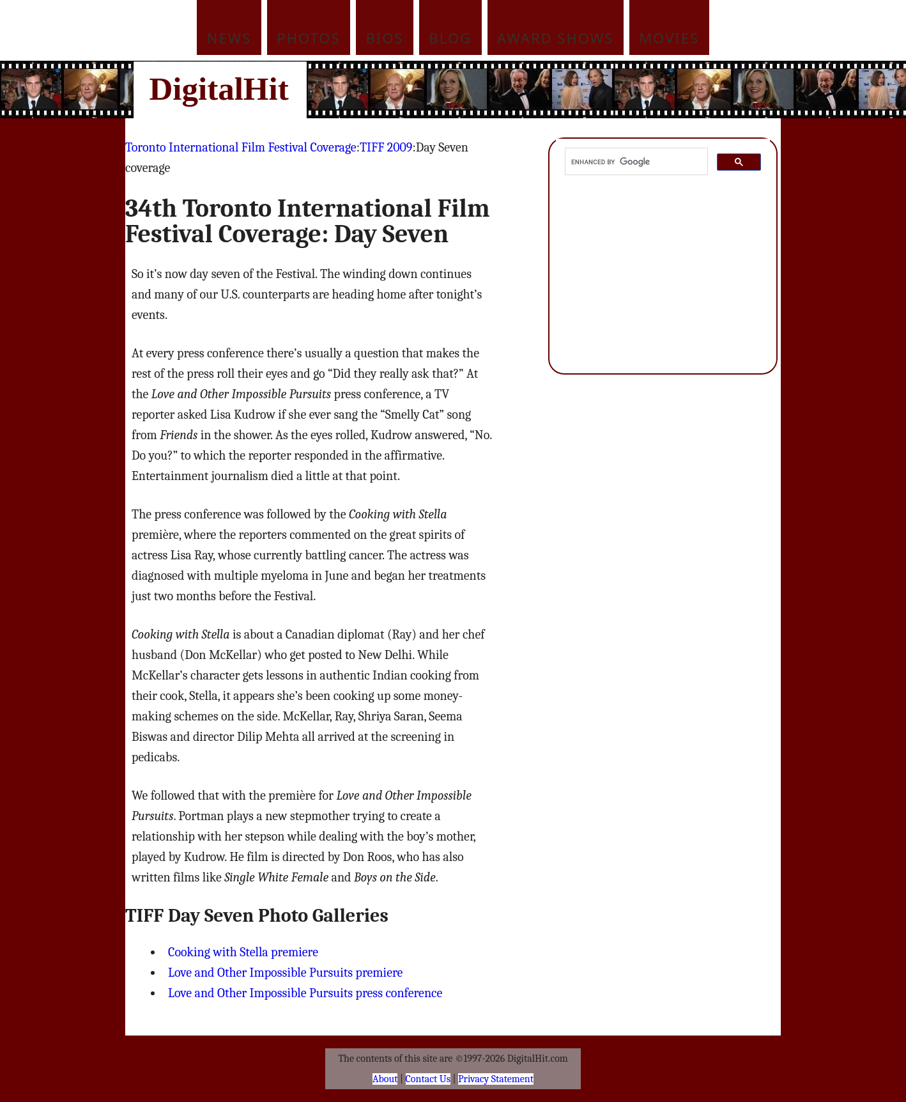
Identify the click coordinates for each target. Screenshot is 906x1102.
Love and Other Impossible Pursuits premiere (285, 972)
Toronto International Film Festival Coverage (241, 147)
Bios (385, 37)
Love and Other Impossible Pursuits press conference (305, 993)
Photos (308, 37)
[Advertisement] (539, 89)
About (384, 1079)
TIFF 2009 (386, 147)
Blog (450, 37)
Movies (669, 37)
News (229, 37)
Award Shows (555, 37)
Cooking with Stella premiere (243, 952)
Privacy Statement (496, 1079)
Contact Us (428, 1079)
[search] (635, 161)
